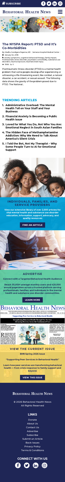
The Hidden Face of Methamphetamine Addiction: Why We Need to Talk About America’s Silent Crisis (31, 135)
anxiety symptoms (12, 58)
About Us (32, 423)
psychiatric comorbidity (37, 60)
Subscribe (11, 3)
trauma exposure (18, 62)
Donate (32, 419)
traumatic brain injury (34, 62)
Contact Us (32, 427)
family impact (50, 58)
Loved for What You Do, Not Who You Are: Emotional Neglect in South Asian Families (33, 126)
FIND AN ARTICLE (32, 225)
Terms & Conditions (32, 450)
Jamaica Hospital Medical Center (45, 52)
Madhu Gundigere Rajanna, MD (18, 52)
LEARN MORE (32, 300)
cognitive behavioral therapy (32, 58)
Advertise (32, 431)
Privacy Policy (32, 446)
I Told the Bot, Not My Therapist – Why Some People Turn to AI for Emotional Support (31, 146)
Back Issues (32, 442)
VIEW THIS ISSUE (32, 377)
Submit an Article (32, 438)
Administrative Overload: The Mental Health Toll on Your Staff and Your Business (30, 108)
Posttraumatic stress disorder (14, 60)
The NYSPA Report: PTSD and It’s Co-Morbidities (29, 46)
